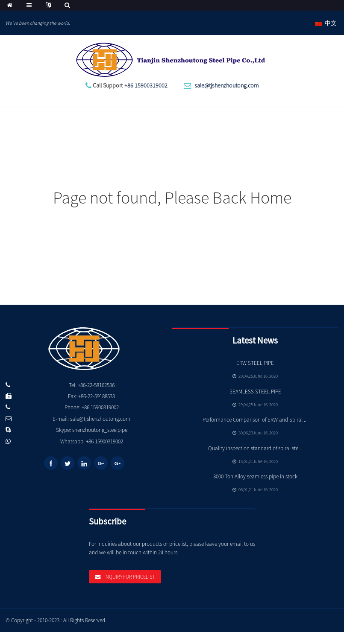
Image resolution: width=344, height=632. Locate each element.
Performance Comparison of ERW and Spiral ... (255, 419)
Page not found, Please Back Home (172, 197)
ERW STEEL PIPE (255, 363)
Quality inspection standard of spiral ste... (255, 448)
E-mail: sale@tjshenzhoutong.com (91, 418)
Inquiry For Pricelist (129, 577)
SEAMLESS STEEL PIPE (255, 391)
